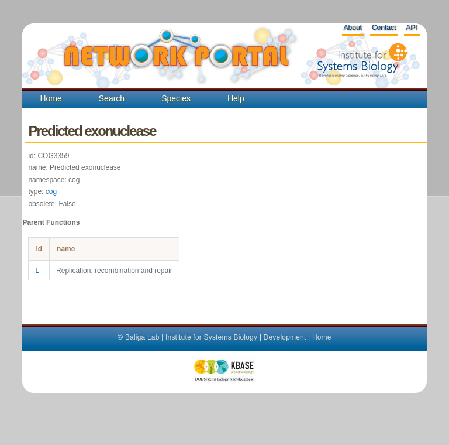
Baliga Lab (142, 337)
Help (235, 98)
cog (51, 191)
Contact (384, 27)
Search (112, 98)
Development (285, 337)
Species (176, 98)
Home (50, 98)
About (353, 27)
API (411, 27)
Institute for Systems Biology (211, 337)
